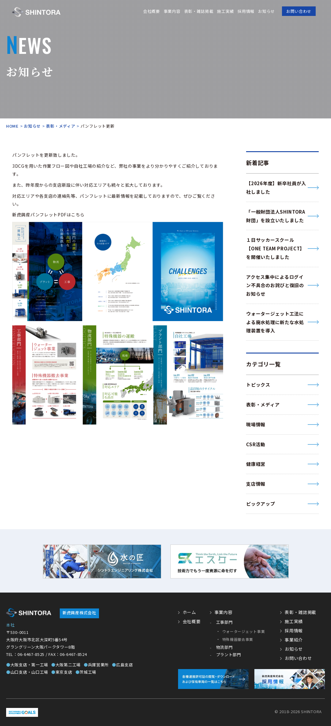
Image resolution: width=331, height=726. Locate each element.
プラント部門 (228, 654)
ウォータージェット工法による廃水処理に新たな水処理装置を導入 (275, 322)
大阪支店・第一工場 (27, 665)
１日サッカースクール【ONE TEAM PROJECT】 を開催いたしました (275, 248)
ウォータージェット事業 (243, 631)
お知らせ (266, 11)
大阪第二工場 (66, 665)
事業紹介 (294, 640)
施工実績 (225, 11)
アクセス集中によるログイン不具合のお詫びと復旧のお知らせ (275, 285)
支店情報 (255, 484)
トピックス (258, 384)
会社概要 (151, 11)
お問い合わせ (298, 11)
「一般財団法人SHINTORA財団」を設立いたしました (275, 215)
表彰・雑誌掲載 (198, 11)
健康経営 (255, 464)
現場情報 (255, 424)
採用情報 (246, 11)
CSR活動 (255, 444)
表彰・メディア (60, 126)
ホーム (189, 612)
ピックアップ (260, 503)
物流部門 (224, 647)
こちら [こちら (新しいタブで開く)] (78, 214)
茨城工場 (86, 672)
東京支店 (61, 672)
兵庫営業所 (96, 665)
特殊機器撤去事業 (237, 639)
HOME (12, 126)
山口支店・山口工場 (27, 672)
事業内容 (172, 11)
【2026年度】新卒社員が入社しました (276, 187)
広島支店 (122, 665)
